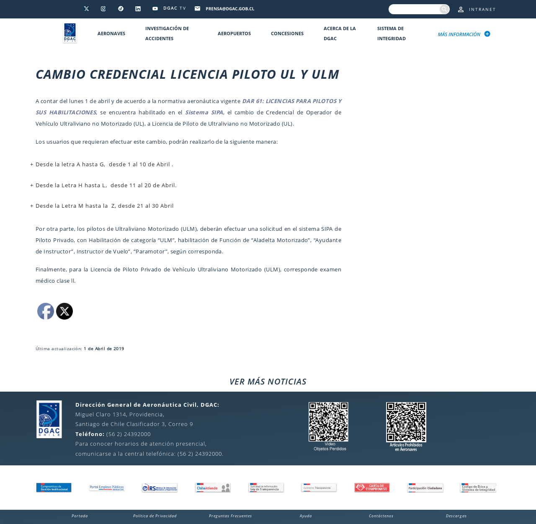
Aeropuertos (234, 33)
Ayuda (306, 516)
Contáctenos (381, 516)
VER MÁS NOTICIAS (268, 381)
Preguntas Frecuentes (230, 516)
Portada (80, 516)
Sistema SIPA (204, 112)
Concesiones (287, 33)
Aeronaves (111, 33)
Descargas (456, 516)
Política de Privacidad (155, 516)
